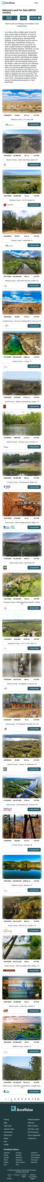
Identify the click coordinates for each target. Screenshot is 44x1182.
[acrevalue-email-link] (12, 1114)
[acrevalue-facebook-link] (17, 1114)
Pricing (6, 1119)
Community (8, 1132)
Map (36, 3)
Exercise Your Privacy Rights (33, 1177)
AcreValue (9, 32)
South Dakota (35, 1157)
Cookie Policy (23, 1176)
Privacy (16, 1175)
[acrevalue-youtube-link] (31, 1114)
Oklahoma (34, 1153)
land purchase (28, 74)
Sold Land (7, 1126)
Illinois (6, 1160)
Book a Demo (33, 1126)
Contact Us (32, 1138)
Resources (8, 1135)
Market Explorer (34, 1119)
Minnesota (19, 1157)
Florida (6, 1155)
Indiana (6, 1162)
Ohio (17, 1165)
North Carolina (20, 1162)
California (7, 1153)
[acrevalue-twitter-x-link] (22, 1114)
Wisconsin (34, 1162)
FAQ (5, 1141)
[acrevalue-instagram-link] (26, 1114)
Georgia (6, 1157)
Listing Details (34, 124)
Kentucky (18, 1153)
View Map (36, 17)
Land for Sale (9, 1129)
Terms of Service (9, 1177)
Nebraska (19, 1160)
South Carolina (35, 1155)
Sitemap (31, 1123)
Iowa (5, 1165)
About (6, 1138)
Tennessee (34, 1160)
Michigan (18, 1155)
